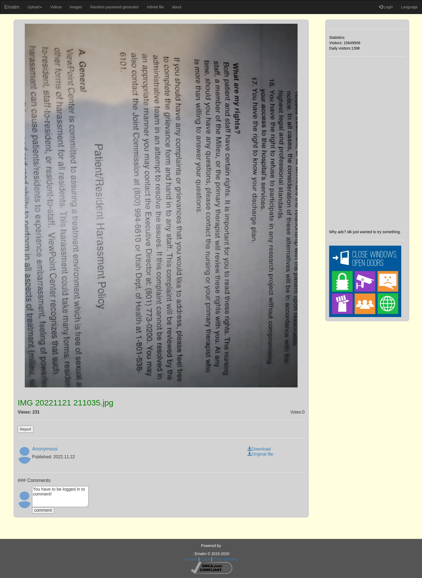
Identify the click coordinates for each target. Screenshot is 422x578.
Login (386, 7)
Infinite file (155, 7)
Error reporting (225, 559)
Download (259, 449)
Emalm (11, 7)
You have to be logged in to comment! (60, 496)
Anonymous (45, 449)
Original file (260, 454)
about (176, 7)
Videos (56, 7)
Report (25, 429)
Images (76, 7)
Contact (190, 559)
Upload (34, 7)
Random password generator (114, 7)
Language (409, 7)
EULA (205, 559)
